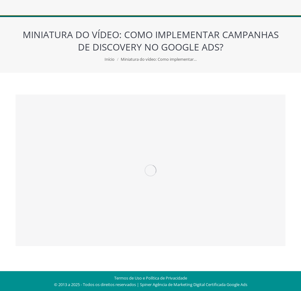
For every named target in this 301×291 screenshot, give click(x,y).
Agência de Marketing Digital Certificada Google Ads (200, 284)
